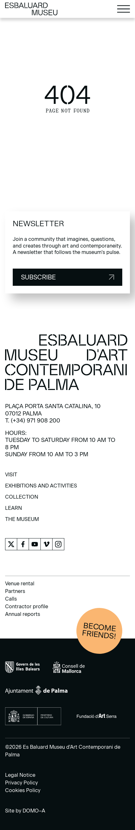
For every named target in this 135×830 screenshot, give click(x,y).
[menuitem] (11, 477)
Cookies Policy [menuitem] (22, 790)
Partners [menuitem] (15, 591)
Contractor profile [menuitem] (26, 606)
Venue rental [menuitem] (19, 584)
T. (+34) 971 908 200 (32, 420)
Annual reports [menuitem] (22, 614)
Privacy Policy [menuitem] (21, 783)
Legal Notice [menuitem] (20, 775)
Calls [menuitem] (11, 599)
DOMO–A (34, 811)
